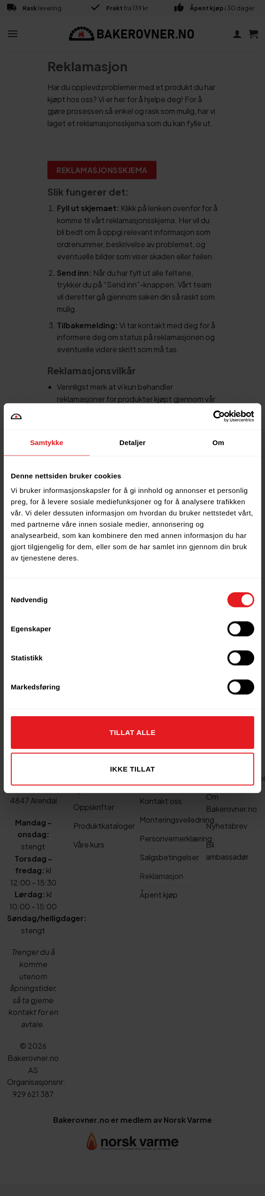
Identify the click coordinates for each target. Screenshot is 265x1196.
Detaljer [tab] (132, 442)
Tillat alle (132, 732)
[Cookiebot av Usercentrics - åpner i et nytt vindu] (213, 416)
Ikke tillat (132, 768)
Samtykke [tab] (46, 442)
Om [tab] (218, 442)
